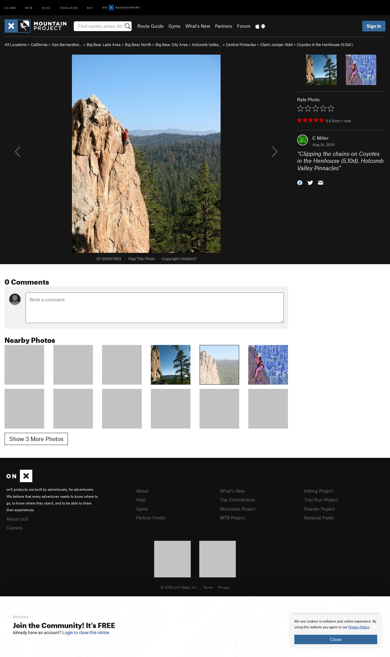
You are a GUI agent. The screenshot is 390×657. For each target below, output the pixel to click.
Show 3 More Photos (36, 438)
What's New (197, 26)
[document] (335, 631)
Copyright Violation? (179, 258)
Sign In (374, 26)
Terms (208, 587)
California (39, 44)
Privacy (223, 587)
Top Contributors (237, 499)
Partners (223, 26)
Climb (10, 7)
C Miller (320, 138)
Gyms (174, 26)
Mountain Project (237, 509)
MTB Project (232, 517)
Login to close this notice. (86, 632)
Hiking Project (318, 491)
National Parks (319, 517)
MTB (29, 7)
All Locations (16, 44)
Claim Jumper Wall (276, 44)
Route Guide (150, 26)
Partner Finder (151, 517)
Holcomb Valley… (207, 44)
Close (336, 639)
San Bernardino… (67, 44)
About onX (17, 519)
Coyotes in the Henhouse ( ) (325, 44)
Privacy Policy (358, 627)
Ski (90, 7)
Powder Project (319, 509)
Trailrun (69, 7)
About (142, 491)
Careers (14, 527)
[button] (300, 182)
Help (141, 499)
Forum (243, 26)
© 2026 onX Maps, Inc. (179, 587)
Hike (46, 7)
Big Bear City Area (171, 44)
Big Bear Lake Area (104, 44)
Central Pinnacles (241, 44)
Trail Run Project (321, 499)
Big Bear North (138, 44)
